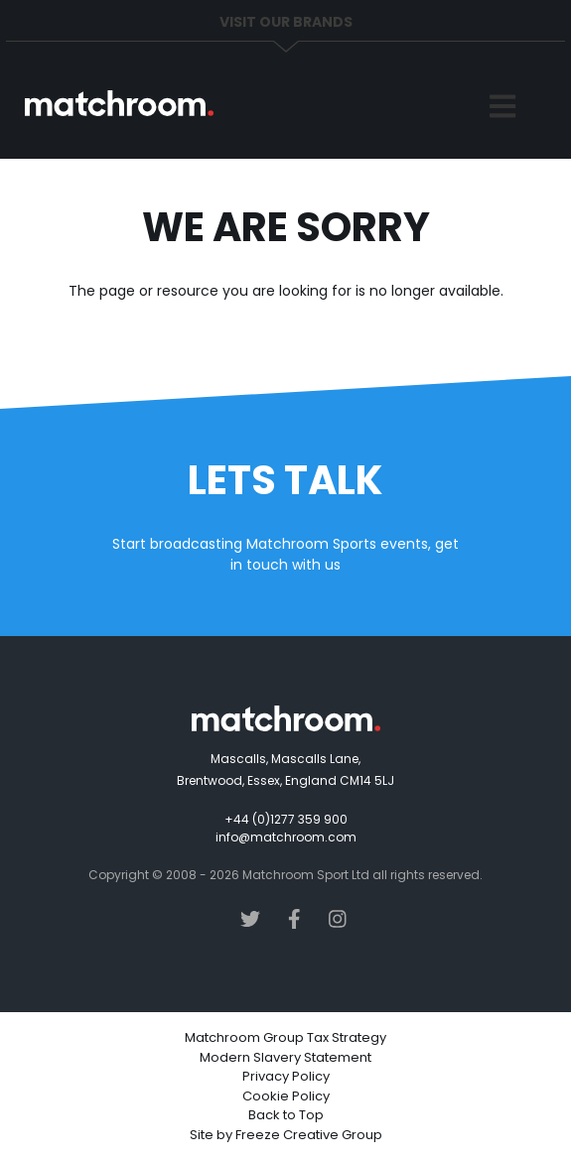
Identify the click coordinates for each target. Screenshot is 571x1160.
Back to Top (286, 1114)
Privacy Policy (286, 1076)
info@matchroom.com (286, 837)
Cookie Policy (286, 1096)
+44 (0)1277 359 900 (286, 819)
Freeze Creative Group (308, 1134)
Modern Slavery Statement (285, 1057)
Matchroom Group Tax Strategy (285, 1037)
